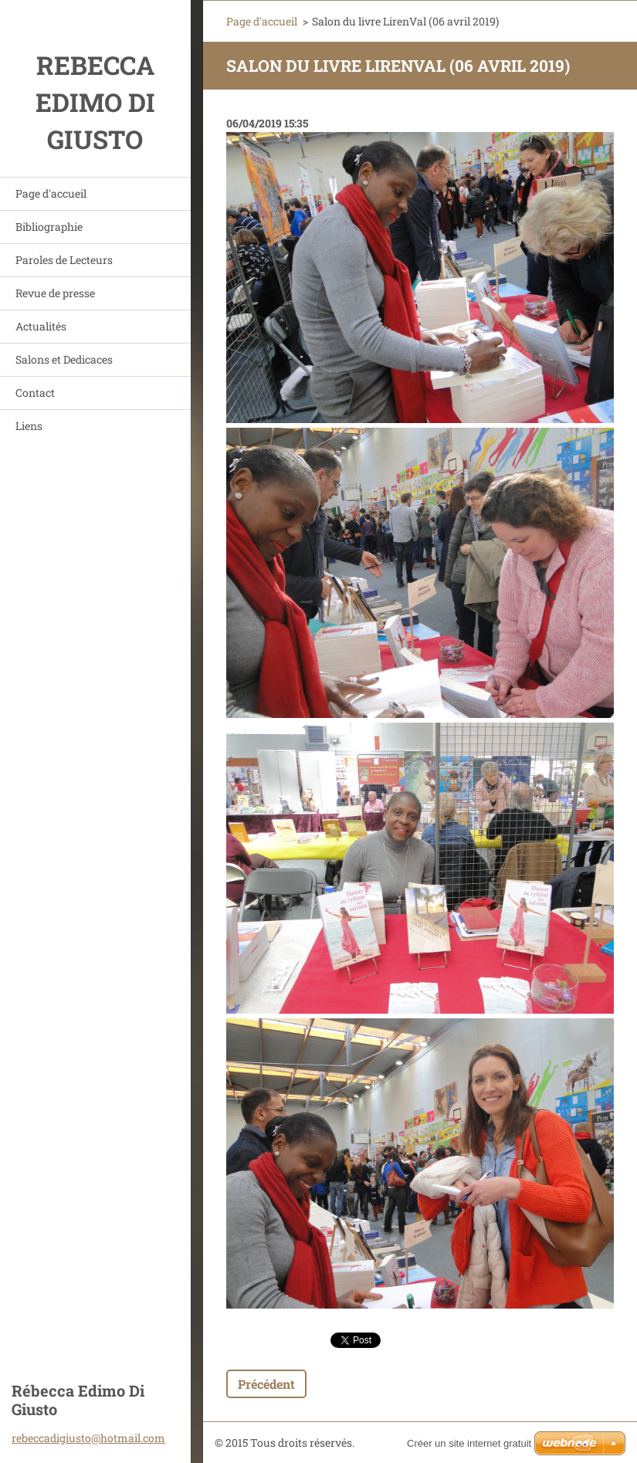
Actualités (40, 326)
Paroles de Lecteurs (64, 259)
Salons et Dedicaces (64, 359)
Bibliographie (49, 226)
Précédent (266, 1384)
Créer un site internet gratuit (469, 1443)
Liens (28, 425)
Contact (35, 392)
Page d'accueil (50, 193)
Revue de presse (55, 293)
